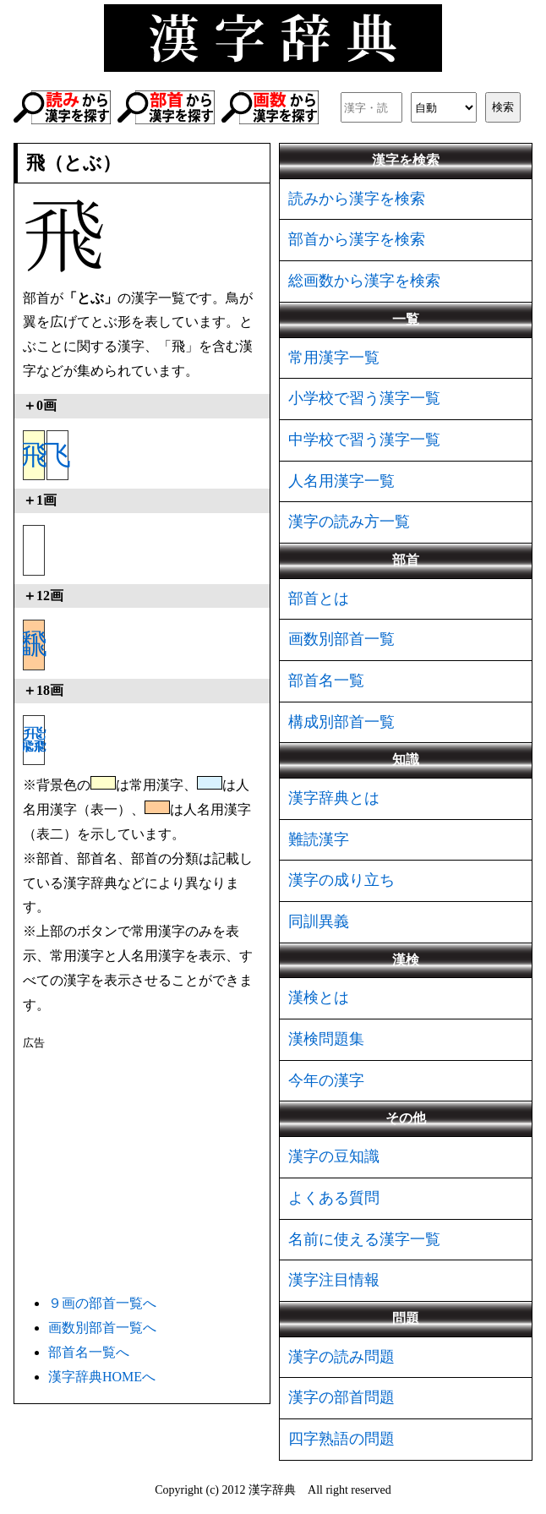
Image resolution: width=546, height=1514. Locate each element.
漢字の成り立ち (341, 880)
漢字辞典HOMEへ (102, 1376)
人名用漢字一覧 (341, 481)
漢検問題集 (326, 1038)
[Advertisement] (142, 1169)
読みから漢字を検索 (356, 198)
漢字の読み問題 (341, 1356)
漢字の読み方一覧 (349, 521)
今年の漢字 (326, 1080)
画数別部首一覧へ (102, 1327)
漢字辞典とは (333, 798)
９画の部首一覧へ (102, 1303)
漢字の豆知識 (333, 1156)
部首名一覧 (326, 680)
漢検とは (318, 997)
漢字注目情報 (333, 1279)
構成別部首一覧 (341, 721)
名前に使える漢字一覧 (364, 1239)
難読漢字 (318, 839)
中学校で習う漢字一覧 (364, 439)
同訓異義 (318, 921)
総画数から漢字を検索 (364, 280)
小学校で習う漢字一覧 (364, 398)
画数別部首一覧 (341, 639)
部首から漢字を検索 (356, 239)
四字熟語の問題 (341, 1438)
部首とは (318, 598)
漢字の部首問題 (341, 1397)
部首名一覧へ (88, 1352)
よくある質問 (333, 1197)
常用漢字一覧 (333, 357)
